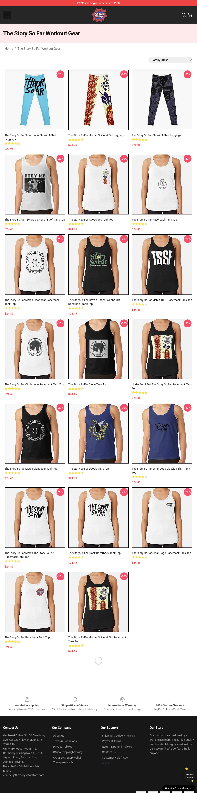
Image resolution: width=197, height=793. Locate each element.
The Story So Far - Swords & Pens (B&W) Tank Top (35, 219)
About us (58, 735)
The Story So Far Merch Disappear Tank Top (31, 468)
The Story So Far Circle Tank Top (87, 384)
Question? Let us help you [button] (178, 788)
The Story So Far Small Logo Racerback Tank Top (161, 553)
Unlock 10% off (189, 776)
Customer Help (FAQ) (115, 757)
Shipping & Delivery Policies (118, 735)
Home (9, 49)
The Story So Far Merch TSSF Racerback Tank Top (162, 300)
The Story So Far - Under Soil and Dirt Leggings (96, 135)
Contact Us (109, 752)
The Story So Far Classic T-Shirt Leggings (156, 135)
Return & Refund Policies (117, 746)
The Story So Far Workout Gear (38, 49)
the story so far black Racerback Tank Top (94, 553)
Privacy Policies (62, 746)
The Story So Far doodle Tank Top (88, 468)
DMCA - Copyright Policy (68, 752)
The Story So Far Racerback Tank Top (90, 219)
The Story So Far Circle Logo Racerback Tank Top (34, 384)
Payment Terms (111, 741)
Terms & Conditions (65, 741)
